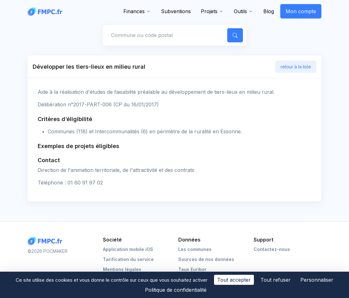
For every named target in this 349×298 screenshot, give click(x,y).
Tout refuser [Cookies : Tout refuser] (275, 280)
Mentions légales (122, 269)
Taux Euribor (192, 269)
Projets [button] (209, 11)
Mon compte (301, 11)
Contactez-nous (272, 249)
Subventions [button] (176, 11)
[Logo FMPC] (46, 241)
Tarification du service (128, 259)
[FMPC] (46, 11)
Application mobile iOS (128, 249)
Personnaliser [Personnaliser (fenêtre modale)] (316, 280)
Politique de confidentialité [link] (176, 290)
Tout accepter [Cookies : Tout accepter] (234, 280)
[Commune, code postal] (164, 35)
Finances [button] (134, 11)
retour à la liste (296, 66)
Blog (268, 11)
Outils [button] (240, 11)
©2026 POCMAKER (47, 251)
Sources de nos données (206, 259)
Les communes (195, 249)
